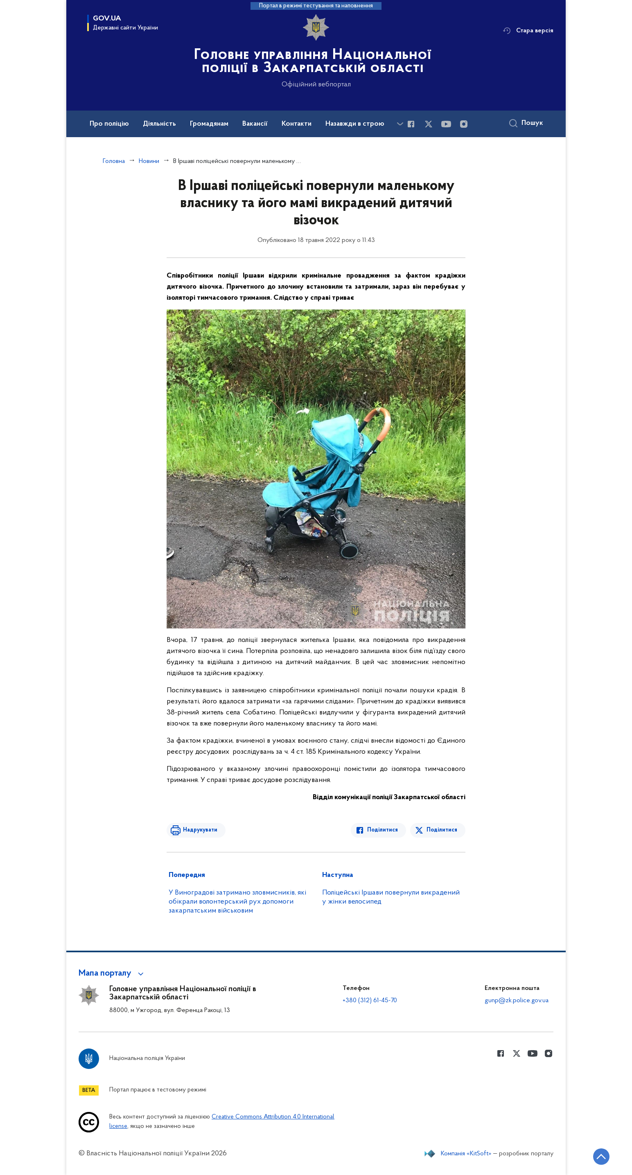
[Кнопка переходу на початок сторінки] (601, 1156)
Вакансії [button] (255, 124)
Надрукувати (200, 830)
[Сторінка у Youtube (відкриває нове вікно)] (446, 124)
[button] (112, 973)
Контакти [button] (296, 124)
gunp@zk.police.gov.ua (516, 1000)
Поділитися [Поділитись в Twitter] (442, 830)
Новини (149, 161)
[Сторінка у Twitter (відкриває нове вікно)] (428, 124)
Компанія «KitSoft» (466, 1153)
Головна (114, 161)
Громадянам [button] (209, 124)
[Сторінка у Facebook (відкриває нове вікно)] (411, 124)
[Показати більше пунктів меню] (400, 124)
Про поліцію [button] (109, 124)
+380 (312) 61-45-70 (370, 1000)
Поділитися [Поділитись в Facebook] (382, 830)
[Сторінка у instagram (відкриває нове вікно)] (464, 124)
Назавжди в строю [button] (354, 124)
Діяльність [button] (159, 124)
